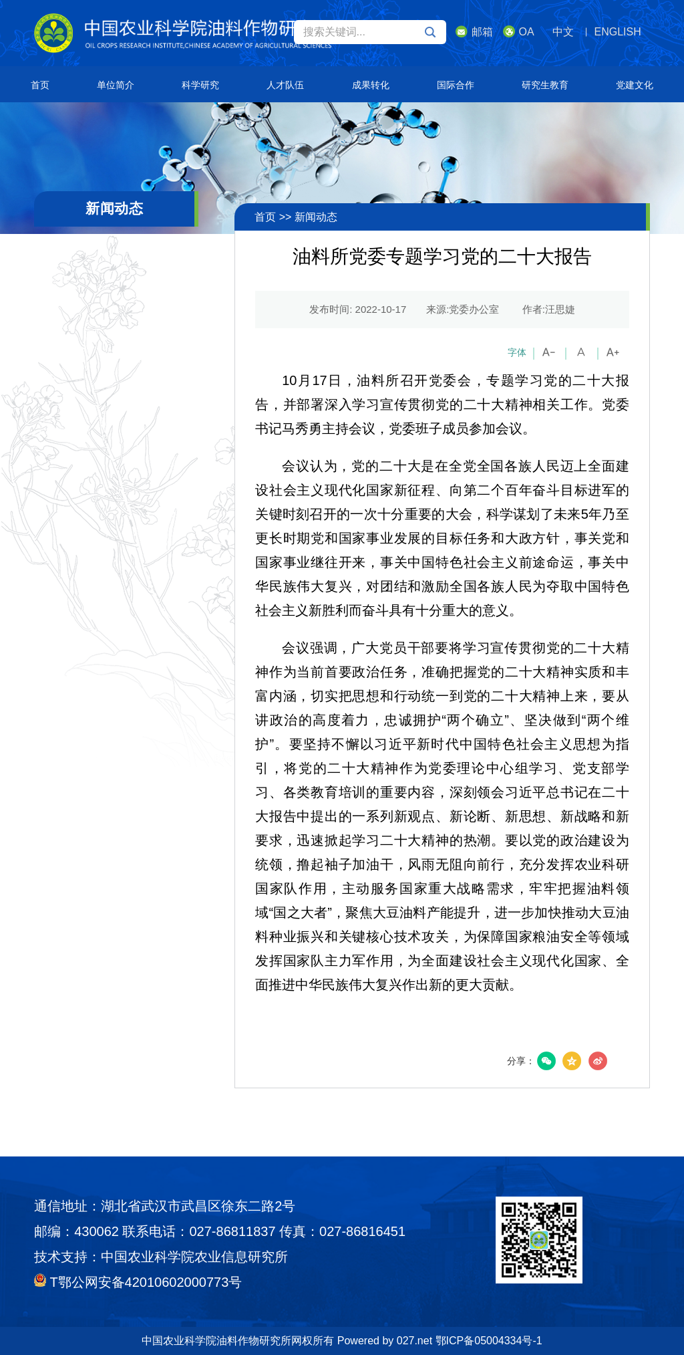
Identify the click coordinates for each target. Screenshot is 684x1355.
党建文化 (634, 85)
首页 (40, 85)
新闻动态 (316, 217)
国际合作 (455, 85)
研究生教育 (545, 85)
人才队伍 (285, 85)
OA (518, 31)
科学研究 (200, 85)
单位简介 (115, 85)
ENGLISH (617, 31)
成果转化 (370, 85)
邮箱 (474, 31)
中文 (563, 31)
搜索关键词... (369, 32)
